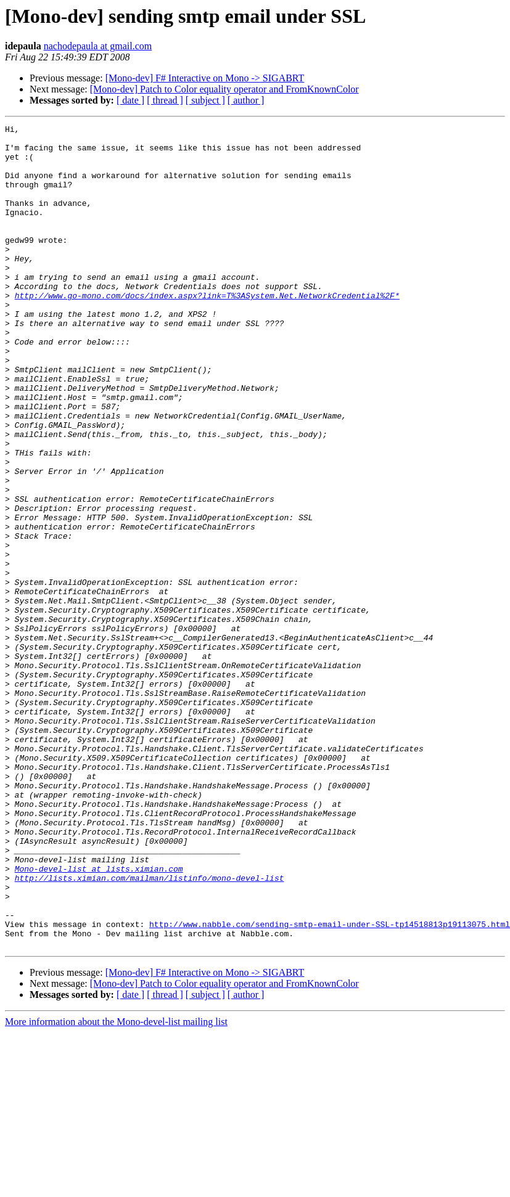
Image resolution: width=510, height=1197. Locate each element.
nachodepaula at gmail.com (98, 46)
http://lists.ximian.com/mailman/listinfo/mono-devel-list (149, 1029)
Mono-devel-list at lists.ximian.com (99, 1018)
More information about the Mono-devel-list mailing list (116, 1186)
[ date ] (130, 100)
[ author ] (246, 100)
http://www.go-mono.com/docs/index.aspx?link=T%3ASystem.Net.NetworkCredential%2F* (207, 330)
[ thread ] (165, 100)
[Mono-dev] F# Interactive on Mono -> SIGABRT (205, 78)
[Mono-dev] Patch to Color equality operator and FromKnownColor (224, 89)
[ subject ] (205, 100)
